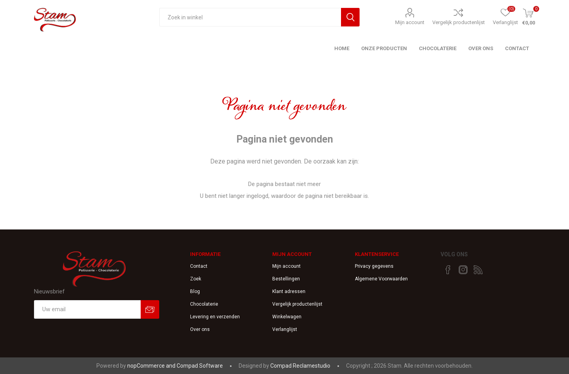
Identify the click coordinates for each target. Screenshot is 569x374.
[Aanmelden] (87, 309)
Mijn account (409, 22)
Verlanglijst (284, 329)
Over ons (200, 329)
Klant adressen (288, 291)
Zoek (195, 279)
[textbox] (250, 17)
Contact (198, 266)
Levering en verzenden (215, 316)
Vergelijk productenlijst (458, 22)
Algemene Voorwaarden (381, 279)
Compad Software (200, 366)
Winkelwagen (286, 316)
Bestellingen (286, 279)
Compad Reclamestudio (300, 366)
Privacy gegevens (374, 266)
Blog (195, 291)
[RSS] (478, 269)
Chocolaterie (204, 304)
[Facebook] (448, 269)
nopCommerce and (152, 366)
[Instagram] (463, 269)
